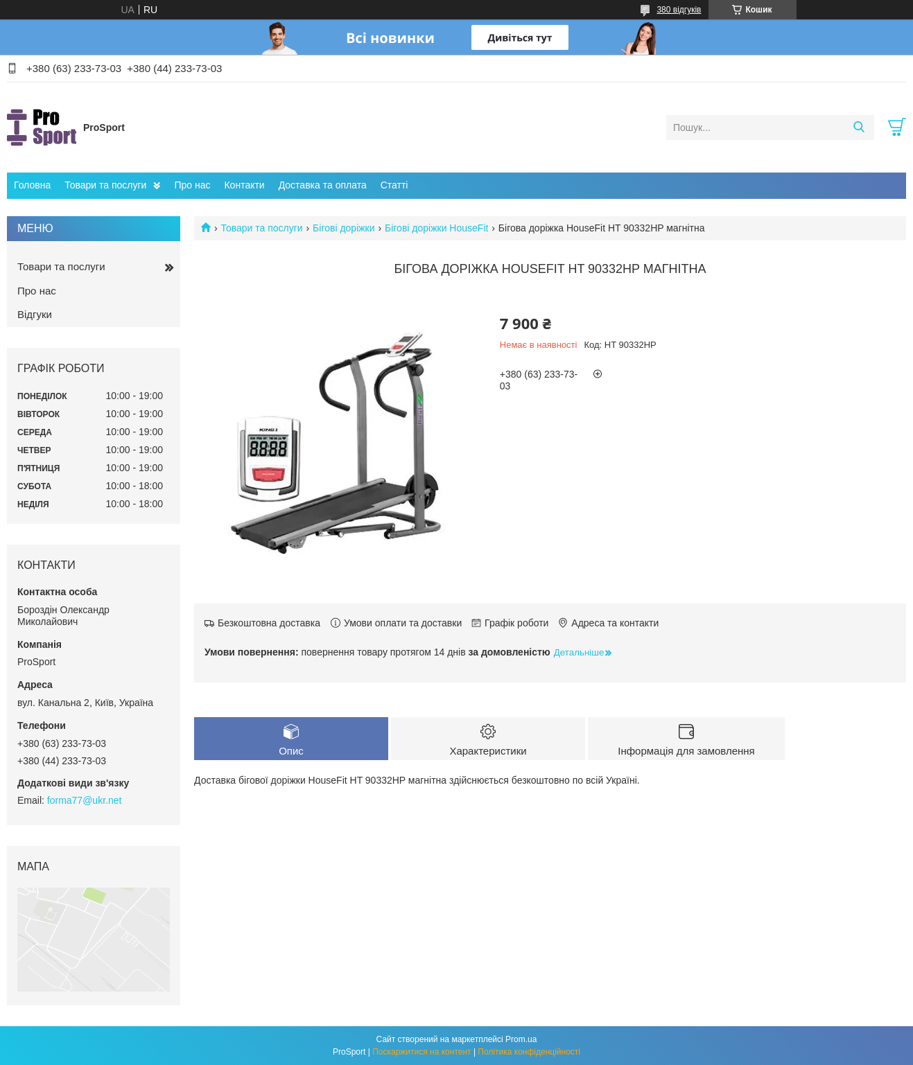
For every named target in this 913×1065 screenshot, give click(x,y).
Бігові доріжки (343, 228)
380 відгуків (679, 10)
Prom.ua (521, 1039)
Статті (394, 185)
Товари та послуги (105, 185)
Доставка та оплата (323, 185)
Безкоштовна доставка (269, 622)
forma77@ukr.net (84, 800)
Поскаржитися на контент (421, 1052)
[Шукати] (858, 127)
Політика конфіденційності (529, 1052)
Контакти (244, 185)
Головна (32, 185)
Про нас (192, 185)
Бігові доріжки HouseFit (436, 228)
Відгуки (34, 314)
